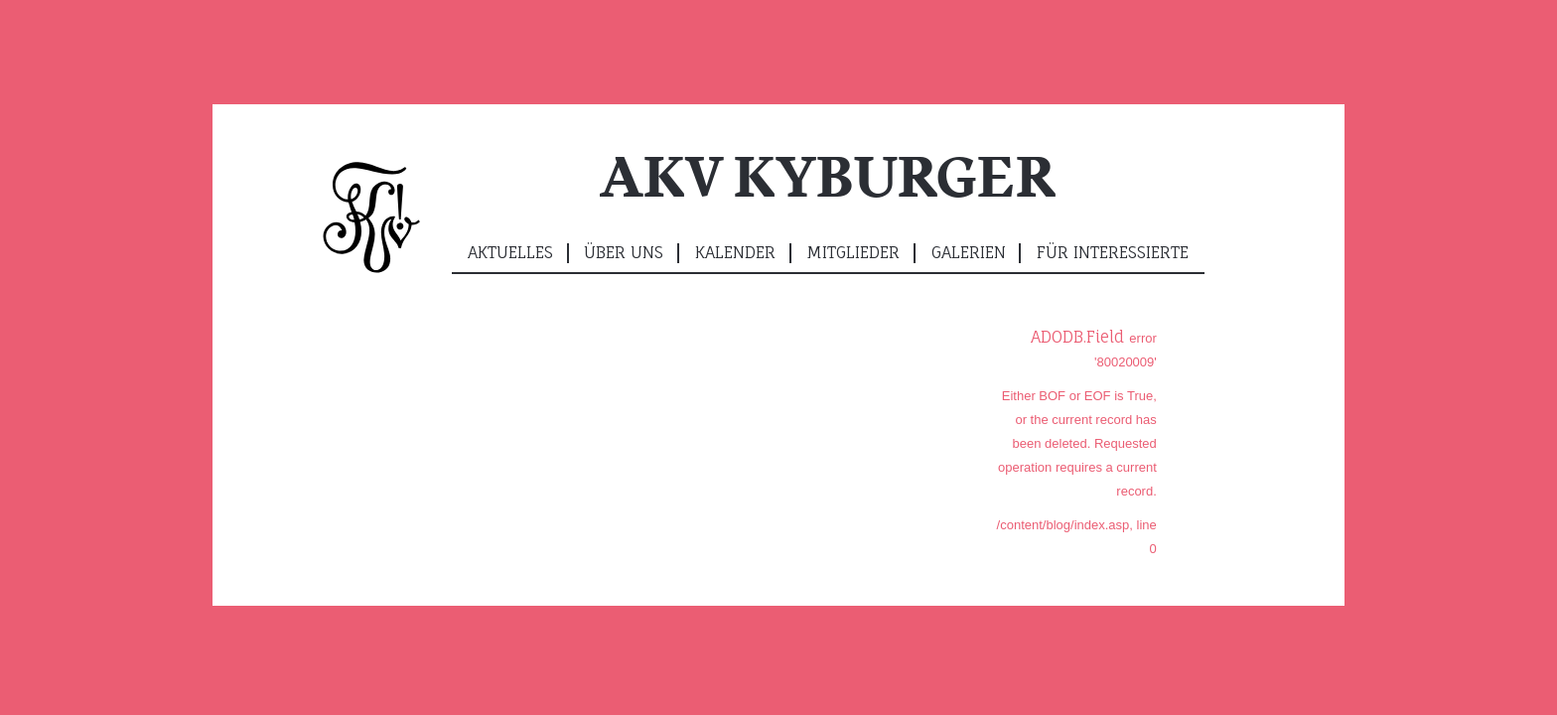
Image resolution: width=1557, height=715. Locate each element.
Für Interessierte (1113, 252)
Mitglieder (853, 252)
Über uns (623, 252)
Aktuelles (510, 252)
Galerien (968, 252)
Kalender (735, 252)
